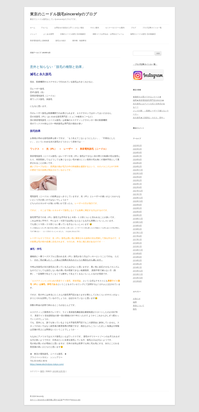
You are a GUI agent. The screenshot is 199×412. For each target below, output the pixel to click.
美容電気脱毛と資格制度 (39, 40)
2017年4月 (137, 236)
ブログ (133, 27)
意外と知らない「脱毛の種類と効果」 (57, 66)
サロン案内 (94, 27)
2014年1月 (137, 267)
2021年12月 (138, 190)
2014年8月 (137, 253)
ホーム (32, 27)
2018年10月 (138, 222)
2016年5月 (137, 243)
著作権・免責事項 (79, 40)
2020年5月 (137, 208)
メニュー (33, 34)
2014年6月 (137, 257)
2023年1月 (137, 183)
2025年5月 (137, 145)
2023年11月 (138, 170)
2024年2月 (137, 166)
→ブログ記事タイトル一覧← (145, 64)
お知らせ (136, 298)
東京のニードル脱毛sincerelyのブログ (63, 14)
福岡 (135, 302)
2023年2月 (137, 180)
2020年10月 (138, 201)
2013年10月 (138, 277)
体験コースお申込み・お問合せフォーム (108, 34)
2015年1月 (137, 246)
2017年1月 (137, 239)
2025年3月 (137, 149)
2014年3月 (137, 260)
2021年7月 (137, 194)
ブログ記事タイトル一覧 (152, 27)
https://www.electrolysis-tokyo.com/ (47, 364)
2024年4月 (137, 163)
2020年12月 (138, 197)
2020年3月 (137, 215)
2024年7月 (137, 156)
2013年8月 (137, 281)
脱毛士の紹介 (61, 40)
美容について (138, 305)
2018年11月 (138, 218)
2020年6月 (137, 204)
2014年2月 (137, 263)
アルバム (44, 27)
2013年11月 (138, 274)
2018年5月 (137, 229)
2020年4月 (137, 211)
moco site (76, 400)
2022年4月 (137, 187)
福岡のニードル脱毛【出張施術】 (143, 34)
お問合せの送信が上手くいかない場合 (69, 27)
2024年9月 (137, 152)
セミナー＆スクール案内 (115, 27)
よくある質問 (48, 34)
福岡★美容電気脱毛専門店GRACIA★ (148, 100)
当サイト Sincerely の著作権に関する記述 (46, 400)
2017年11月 (138, 232)
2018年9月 (137, 225)
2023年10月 (138, 173)
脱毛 (42, 371)
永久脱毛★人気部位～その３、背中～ (149, 117)
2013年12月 (138, 270)
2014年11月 (138, 250)
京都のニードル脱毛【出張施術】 (73, 34)
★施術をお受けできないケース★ (147, 96)
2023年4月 (137, 176)
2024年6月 (137, 159)
